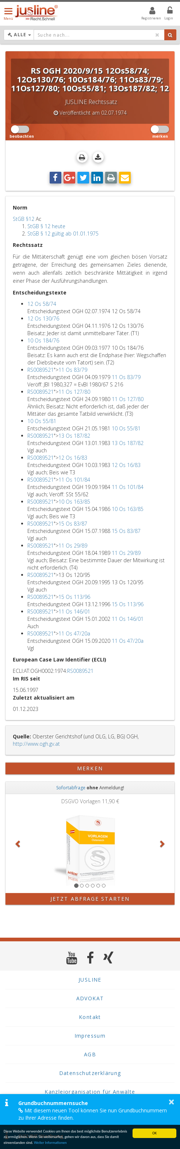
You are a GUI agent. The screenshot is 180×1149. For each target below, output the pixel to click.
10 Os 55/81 (41, 421)
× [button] (171, 1101)
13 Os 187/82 (74, 435)
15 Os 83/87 (72, 523)
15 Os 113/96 (74, 596)
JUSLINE (90, 979)
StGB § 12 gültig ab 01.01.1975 (63, 233)
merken (90, 768)
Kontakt (90, 1016)
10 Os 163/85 (74, 501)
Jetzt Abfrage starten (90, 898)
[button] (18, 843)
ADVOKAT (90, 998)
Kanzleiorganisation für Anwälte (90, 1091)
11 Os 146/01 (74, 611)
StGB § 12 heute (46, 226)
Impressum (90, 1035)
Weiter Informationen (50, 1143)
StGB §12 (23, 218)
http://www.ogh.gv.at (36, 743)
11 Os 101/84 (74, 479)
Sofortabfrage (70, 788)
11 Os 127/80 (74, 391)
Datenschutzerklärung (90, 1073)
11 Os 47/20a (74, 633)
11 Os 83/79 (72, 369)
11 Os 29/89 (72, 545)
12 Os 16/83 (72, 457)
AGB (90, 1054)
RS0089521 (40, 369)
